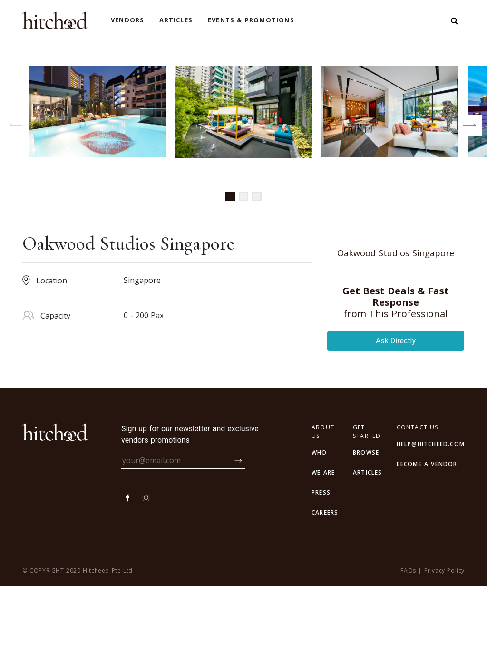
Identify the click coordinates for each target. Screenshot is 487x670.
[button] (230, 196)
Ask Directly (396, 424)
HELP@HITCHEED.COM (431, 528)
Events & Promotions (251, 20)
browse (366, 536)
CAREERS (325, 596)
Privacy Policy (444, 654)
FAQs (408, 654)
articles (367, 556)
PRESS (321, 576)
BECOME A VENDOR (427, 548)
